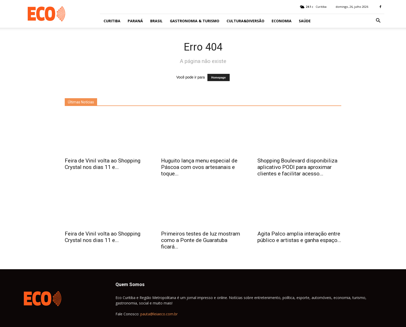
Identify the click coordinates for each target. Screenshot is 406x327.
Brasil (156, 20)
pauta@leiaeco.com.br (159, 313)
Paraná (135, 20)
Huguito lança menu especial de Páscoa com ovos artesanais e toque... (199, 167)
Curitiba (112, 20)
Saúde (305, 20)
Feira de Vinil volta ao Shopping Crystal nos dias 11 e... (102, 164)
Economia (282, 20)
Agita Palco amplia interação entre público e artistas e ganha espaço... (299, 237)
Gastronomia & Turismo (194, 20)
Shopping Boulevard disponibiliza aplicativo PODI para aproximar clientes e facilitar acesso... (297, 167)
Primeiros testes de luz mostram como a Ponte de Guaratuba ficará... (200, 240)
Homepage (218, 77)
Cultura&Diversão (245, 20)
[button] (378, 21)
